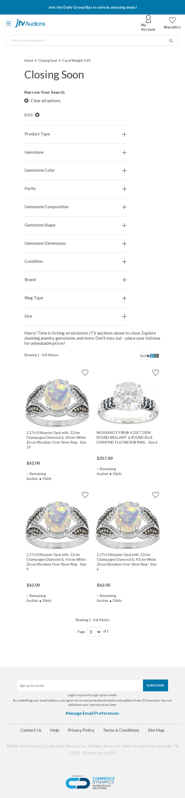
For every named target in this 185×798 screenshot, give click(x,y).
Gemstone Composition (76, 207)
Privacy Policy (81, 729)
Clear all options (42, 100)
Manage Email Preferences (92, 713)
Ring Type (76, 298)
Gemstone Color (76, 170)
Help (54, 729)
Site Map (156, 729)
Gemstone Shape (76, 225)
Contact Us (30, 729)
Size (76, 316)
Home (28, 60)
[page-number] (94, 632)
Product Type (76, 134)
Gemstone (76, 152)
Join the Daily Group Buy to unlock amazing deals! (92, 7)
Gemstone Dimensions (76, 243)
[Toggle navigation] (8, 23)
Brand (76, 279)
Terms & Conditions (121, 729)
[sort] (145, 356)
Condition (76, 261)
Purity (76, 188)
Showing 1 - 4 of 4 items (41, 355)
